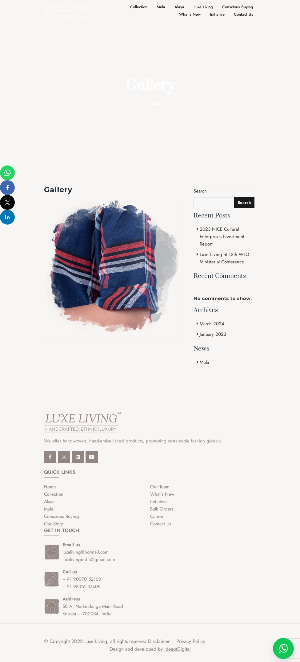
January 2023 (213, 334)
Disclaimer (159, 645)
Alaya (179, 7)
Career (156, 520)
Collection (138, 7)
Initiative (217, 14)
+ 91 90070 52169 (81, 583)
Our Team (160, 490)
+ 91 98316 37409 (81, 590)
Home (141, 103)
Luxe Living (203, 7)
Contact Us (243, 14)
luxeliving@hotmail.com (85, 556)
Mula (161, 7)
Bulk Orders (162, 512)
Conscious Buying (237, 7)
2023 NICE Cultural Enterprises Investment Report (222, 236)
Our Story (53, 527)
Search (200, 191)
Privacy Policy (190, 645)
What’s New (190, 14)
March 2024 (212, 323)
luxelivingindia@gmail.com (88, 563)
